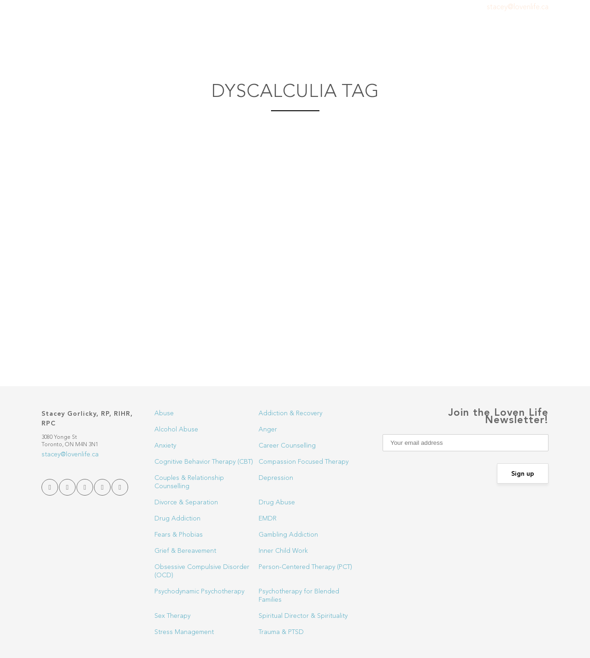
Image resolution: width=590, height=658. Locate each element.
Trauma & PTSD (281, 632)
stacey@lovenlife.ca (518, 7)
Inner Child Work (283, 551)
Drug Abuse (277, 502)
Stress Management (184, 632)
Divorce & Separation (186, 502)
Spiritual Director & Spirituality (303, 616)
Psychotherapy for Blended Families (299, 595)
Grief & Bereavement (185, 551)
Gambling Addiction (288, 535)
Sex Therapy (172, 616)
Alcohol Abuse (176, 429)
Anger (268, 429)
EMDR (268, 518)
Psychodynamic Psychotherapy (199, 591)
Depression (276, 478)
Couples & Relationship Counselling (189, 482)
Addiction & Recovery (290, 413)
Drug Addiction (177, 518)
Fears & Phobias (178, 535)
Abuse (164, 413)
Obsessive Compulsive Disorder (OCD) (201, 571)
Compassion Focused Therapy (303, 462)
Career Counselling (287, 446)
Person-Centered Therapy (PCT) (305, 567)
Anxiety (165, 446)
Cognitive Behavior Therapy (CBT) (203, 462)
